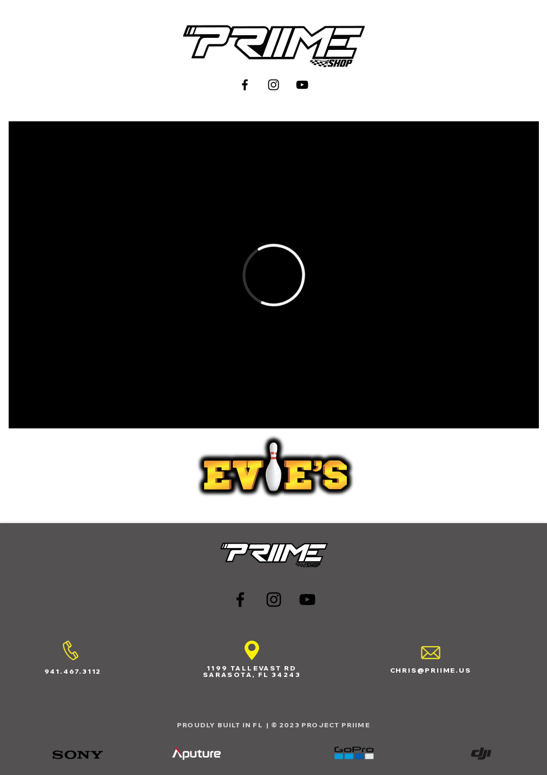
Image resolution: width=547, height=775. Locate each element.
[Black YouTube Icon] (302, 84)
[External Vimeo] (274, 274)
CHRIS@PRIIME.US (430, 670)
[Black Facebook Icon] (245, 84)
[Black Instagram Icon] (273, 84)
